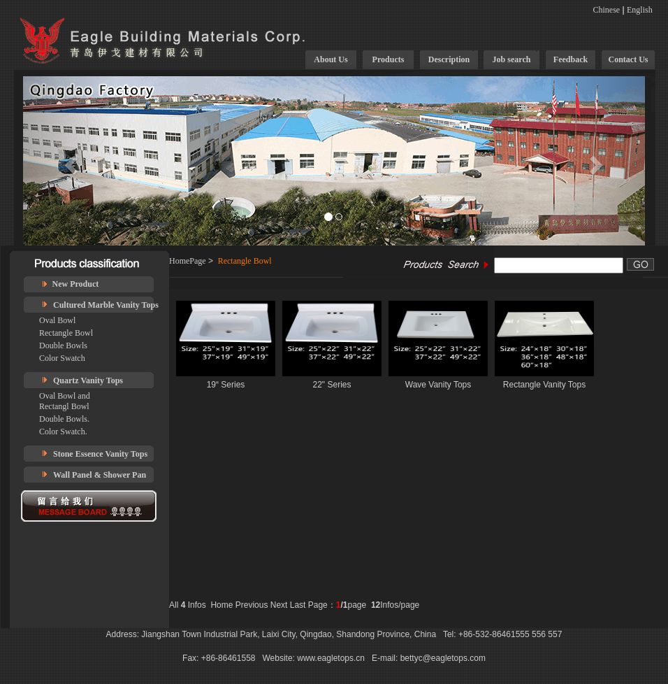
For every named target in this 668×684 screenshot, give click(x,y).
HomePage (187, 261)
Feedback (570, 59)
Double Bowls (63, 345)
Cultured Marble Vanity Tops (106, 305)
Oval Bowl (57, 320)
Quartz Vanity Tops (88, 380)
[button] (70, 160)
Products (388, 59)
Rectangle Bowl (66, 333)
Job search (512, 59)
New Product (75, 284)
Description (449, 59)
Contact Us (628, 59)
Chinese (606, 10)
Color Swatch (62, 358)
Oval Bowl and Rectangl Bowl (64, 401)
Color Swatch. (63, 431)
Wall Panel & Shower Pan (99, 475)
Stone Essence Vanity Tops (100, 454)
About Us (330, 59)
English (640, 10)
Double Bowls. (64, 419)
